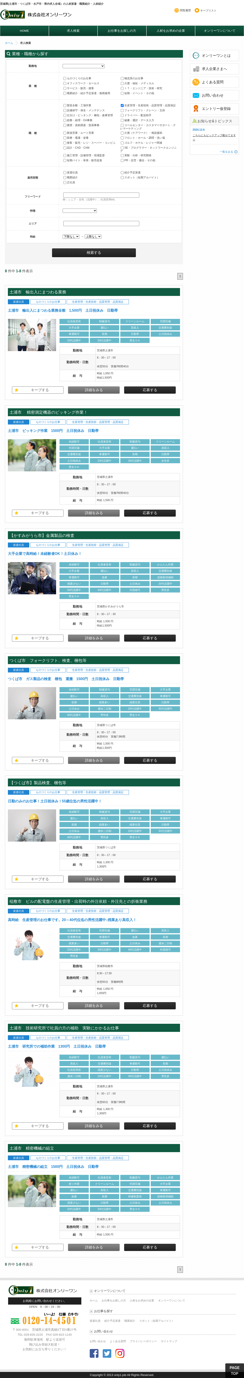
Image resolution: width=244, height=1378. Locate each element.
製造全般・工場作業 (77, 105)
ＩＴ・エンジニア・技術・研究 (141, 88)
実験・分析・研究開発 (136, 155)
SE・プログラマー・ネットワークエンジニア (148, 149)
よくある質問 (212, 82)
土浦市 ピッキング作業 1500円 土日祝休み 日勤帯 (53, 431)
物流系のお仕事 (132, 78)
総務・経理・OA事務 (77, 120)
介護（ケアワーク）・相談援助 (141, 132)
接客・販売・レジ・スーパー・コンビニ (89, 142)
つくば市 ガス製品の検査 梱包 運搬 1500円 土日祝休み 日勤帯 (66, 679)
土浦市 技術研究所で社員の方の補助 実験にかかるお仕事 (66, 1028)
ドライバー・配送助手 (136, 115)
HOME (24, 30)
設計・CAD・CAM (76, 147)
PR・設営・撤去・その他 (138, 160)
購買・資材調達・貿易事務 (81, 125)
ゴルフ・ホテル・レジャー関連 (141, 142)
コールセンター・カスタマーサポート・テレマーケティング (148, 127)
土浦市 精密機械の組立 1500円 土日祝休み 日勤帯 (53, 1167)
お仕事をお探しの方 (122, 30)
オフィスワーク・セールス (81, 83)
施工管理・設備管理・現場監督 (84, 155)
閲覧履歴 (185, 10)
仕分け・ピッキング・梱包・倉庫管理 (88, 115)
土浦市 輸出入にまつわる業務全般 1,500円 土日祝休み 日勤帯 (63, 310)
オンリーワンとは (216, 55)
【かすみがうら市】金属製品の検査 (41, 535)
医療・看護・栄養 (76, 137)
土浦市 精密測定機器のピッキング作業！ (48, 412)
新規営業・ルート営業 (78, 132)
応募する (150, 390)
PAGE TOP (234, 1371)
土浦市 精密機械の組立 (31, 1148)
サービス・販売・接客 (78, 88)
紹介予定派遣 (131, 172)
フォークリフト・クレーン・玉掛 (143, 110)
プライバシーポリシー (143, 1341)
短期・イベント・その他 (137, 93)
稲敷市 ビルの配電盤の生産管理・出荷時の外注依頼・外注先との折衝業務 (80, 901)
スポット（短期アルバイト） (140, 177)
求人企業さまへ (214, 69)
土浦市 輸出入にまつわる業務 (37, 292)
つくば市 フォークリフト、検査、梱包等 (48, 660)
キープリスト (208, 10)
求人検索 (73, 30)
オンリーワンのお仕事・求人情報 (36, 16)
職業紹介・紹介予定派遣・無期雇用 (86, 93)
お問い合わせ (212, 95)
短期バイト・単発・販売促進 (82, 160)
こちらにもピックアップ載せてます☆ (214, 137)
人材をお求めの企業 (171, 30)
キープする (40, 390)
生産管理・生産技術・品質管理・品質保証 (148, 105)
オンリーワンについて (219, 30)
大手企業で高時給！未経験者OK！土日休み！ (45, 554)
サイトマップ (169, 1341)
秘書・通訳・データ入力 (137, 120)
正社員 (69, 182)
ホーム (9, 43)
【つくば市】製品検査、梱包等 (37, 783)
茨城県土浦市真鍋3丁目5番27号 (54, 1329)
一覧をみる (226, 151)
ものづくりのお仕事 (77, 78)
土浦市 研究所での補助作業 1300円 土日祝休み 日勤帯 (57, 1046)
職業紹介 (70, 177)
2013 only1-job (116, 1375)
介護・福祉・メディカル (137, 83)
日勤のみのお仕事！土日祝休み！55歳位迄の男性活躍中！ (55, 801)
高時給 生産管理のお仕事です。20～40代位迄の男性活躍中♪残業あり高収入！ (72, 920)
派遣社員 (70, 172)
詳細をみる (94, 390)
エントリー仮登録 (216, 109)
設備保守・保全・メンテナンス (84, 110)
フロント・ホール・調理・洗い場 (143, 137)
